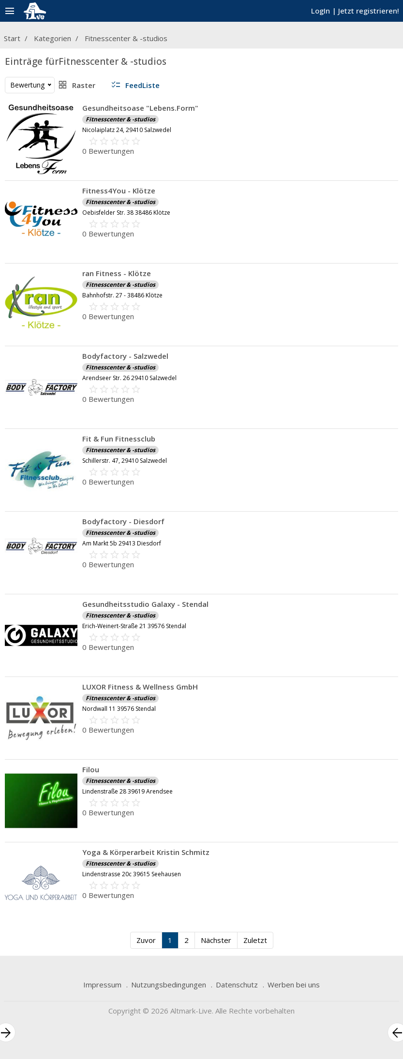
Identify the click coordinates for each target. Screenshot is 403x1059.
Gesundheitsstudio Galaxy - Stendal (145, 604)
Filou (90, 769)
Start (12, 38)
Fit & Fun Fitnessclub (118, 438)
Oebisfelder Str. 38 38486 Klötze (126, 212)
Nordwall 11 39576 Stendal (119, 709)
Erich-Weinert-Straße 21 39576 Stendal (134, 626)
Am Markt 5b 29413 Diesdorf (121, 543)
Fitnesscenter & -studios (126, 38)
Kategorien (52, 38)
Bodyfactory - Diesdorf (123, 521)
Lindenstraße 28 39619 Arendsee (127, 791)
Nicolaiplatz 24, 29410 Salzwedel (126, 130)
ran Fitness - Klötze (116, 273)
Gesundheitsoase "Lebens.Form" (140, 108)
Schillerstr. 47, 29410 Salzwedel (124, 460)
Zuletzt (255, 940)
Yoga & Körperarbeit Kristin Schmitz (145, 852)
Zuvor (146, 940)
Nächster (216, 940)
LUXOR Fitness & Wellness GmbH (140, 686)
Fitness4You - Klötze (118, 190)
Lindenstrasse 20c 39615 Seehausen (131, 874)
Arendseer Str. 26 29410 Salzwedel (129, 378)
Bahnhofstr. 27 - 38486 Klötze (122, 295)
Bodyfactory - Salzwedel (125, 356)
